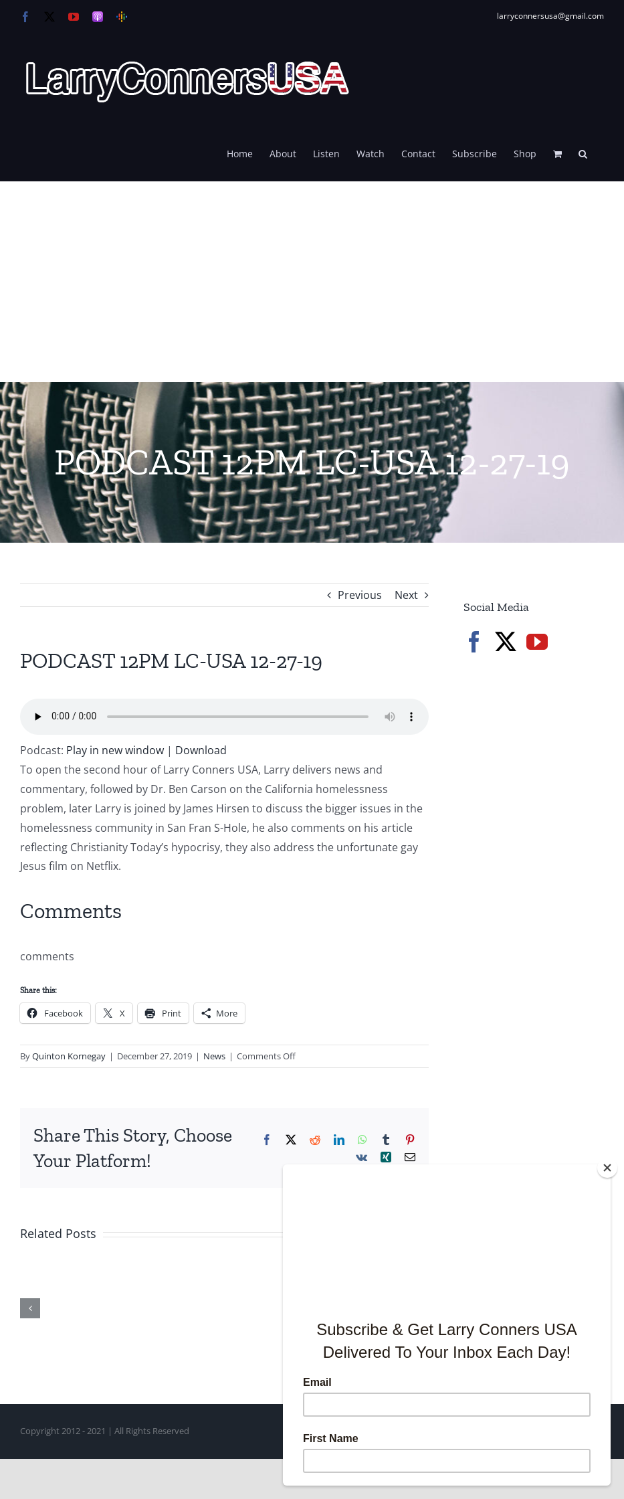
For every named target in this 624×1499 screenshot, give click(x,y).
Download (201, 750)
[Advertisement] (312, 281)
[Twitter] (505, 641)
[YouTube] (537, 641)
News (214, 1056)
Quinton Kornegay (69, 1056)
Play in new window (115, 750)
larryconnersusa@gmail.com (550, 15)
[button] (583, 152)
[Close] (607, 1168)
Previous (360, 595)
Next (406, 595)
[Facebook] (474, 641)
